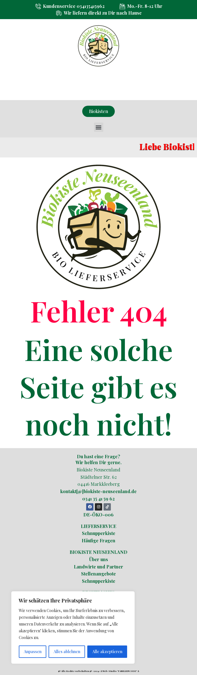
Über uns (98, 559)
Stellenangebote (98, 574)
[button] (98, 127)
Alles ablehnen (67, 651)
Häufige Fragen (98, 540)
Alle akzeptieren (107, 651)
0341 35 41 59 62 (98, 499)
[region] (73, 627)
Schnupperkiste (98, 533)
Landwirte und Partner (98, 567)
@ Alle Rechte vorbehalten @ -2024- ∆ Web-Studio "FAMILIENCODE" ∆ (98, 670)
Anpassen (33, 651)
